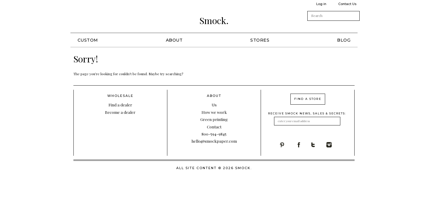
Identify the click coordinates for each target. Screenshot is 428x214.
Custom (88, 40)
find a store (307, 98)
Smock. (214, 20)
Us (214, 104)
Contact (214, 126)
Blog (343, 40)
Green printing (214, 119)
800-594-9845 (214, 133)
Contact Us (347, 4)
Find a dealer (120, 104)
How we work (214, 112)
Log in (321, 4)
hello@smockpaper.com (214, 141)
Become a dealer (120, 112)
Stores (259, 40)
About (174, 40)
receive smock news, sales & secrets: (307, 113)
